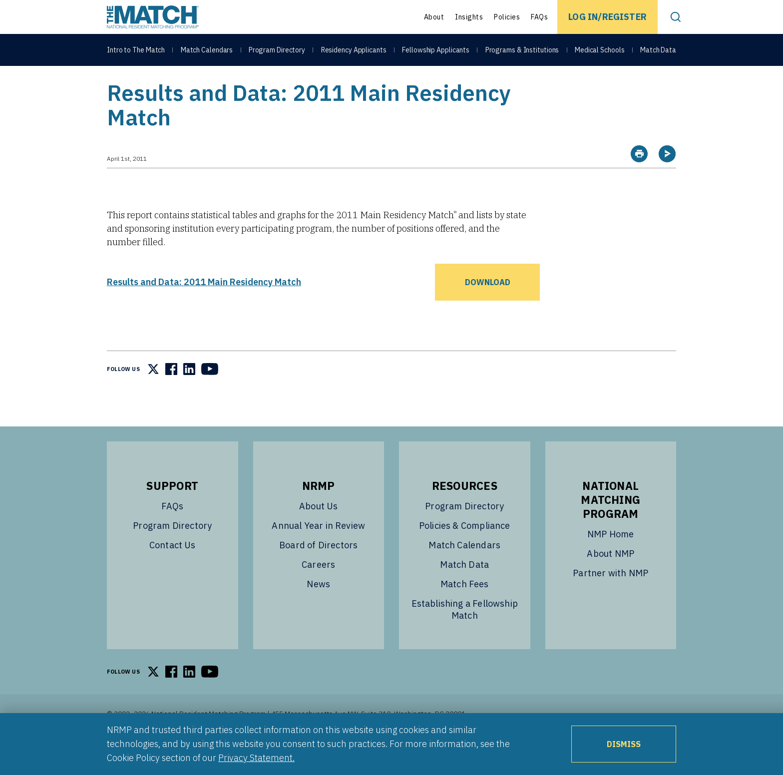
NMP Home (610, 559)
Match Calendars (207, 50)
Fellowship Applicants (435, 50)
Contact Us (172, 570)
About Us (318, 531)
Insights (469, 16)
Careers (318, 589)
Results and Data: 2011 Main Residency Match (204, 307)
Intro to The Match (136, 50)
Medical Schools (600, 50)
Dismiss (624, 744)
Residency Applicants (354, 50)
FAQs (539, 16)
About (434, 16)
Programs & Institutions (522, 50)
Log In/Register (607, 16)
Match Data (658, 50)
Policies (507, 16)
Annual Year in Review (318, 550)
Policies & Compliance (464, 550)
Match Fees (464, 609)
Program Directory (277, 50)
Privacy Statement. (256, 758)
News (318, 609)
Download (487, 307)
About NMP (610, 578)
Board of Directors (318, 570)
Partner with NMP (610, 598)
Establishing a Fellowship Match (464, 634)
